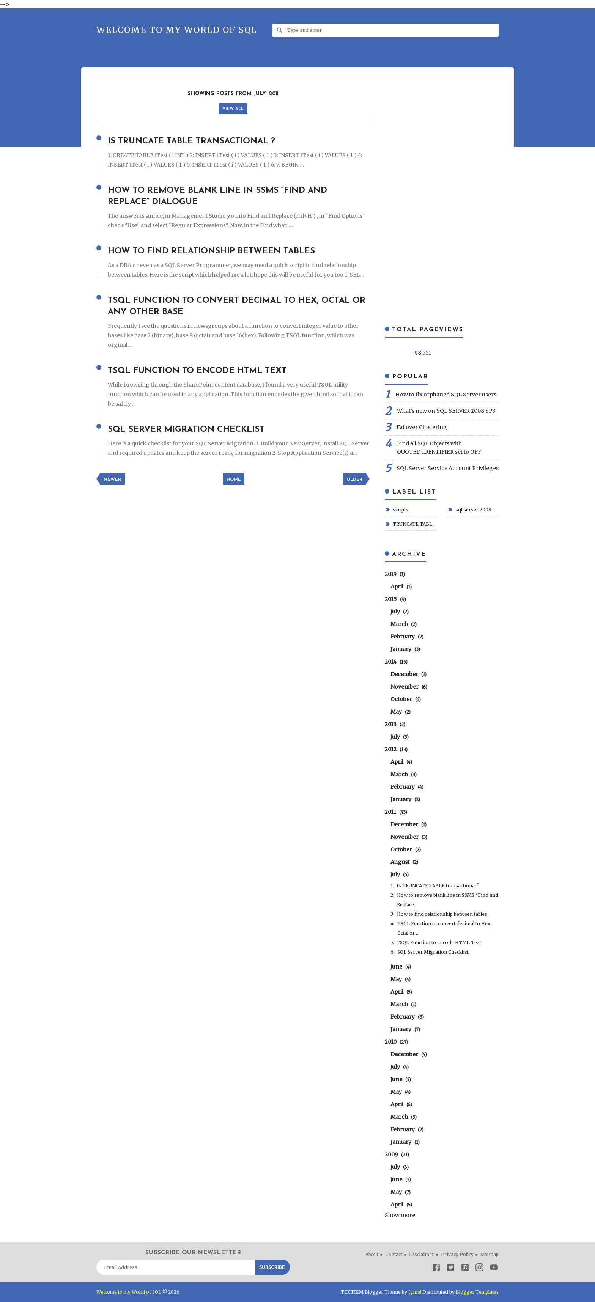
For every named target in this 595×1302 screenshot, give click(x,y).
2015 (395, 599)
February (406, 636)
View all (233, 109)
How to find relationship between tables (219, 251)
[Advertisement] (234, 85)
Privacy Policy (457, 1254)
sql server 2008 (472, 510)
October (405, 699)
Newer (112, 480)
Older (353, 480)
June (400, 966)
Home (233, 480)
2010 (396, 1041)
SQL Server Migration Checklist (192, 429)
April (401, 586)
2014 (396, 661)
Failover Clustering (422, 427)
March (403, 624)
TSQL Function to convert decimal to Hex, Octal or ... (444, 928)
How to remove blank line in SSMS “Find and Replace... (447, 899)
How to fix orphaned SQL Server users (445, 394)
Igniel (413, 1292)
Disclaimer (421, 1254)
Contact (393, 1254)
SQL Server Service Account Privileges (448, 468)
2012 (396, 749)
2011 (396, 811)
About (371, 1254)
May (400, 711)
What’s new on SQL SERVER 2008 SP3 (446, 410)
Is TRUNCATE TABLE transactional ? (198, 141)
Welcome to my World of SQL (176, 30)
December (408, 674)
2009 (397, 1154)
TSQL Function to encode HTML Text (203, 370)
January (405, 649)
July (399, 611)
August (404, 862)
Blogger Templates (477, 1292)
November (408, 686)
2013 (395, 724)
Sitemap (489, 1254)
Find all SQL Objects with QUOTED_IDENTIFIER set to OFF (439, 447)
